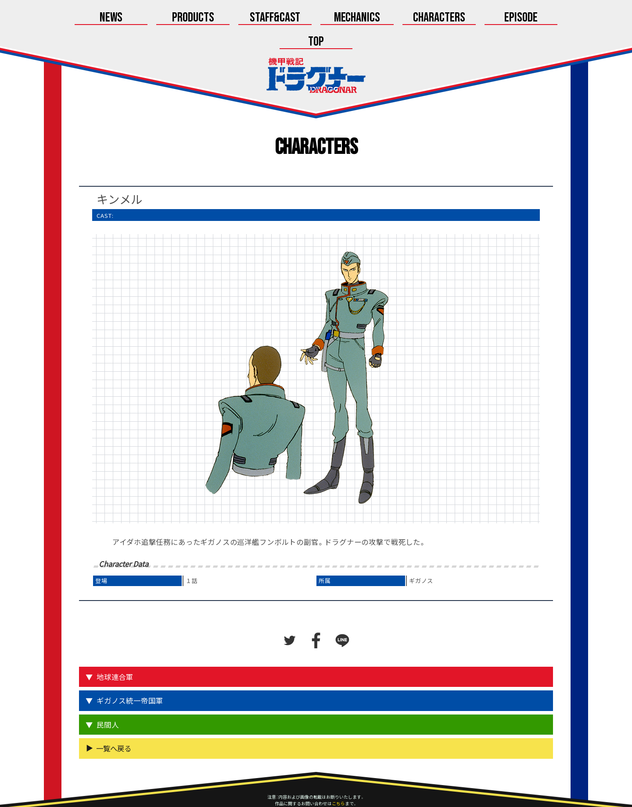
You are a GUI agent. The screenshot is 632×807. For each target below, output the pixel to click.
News (96, 18)
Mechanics (316, 18)
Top (536, 18)
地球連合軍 (115, 653)
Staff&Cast (242, 18)
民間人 (107, 701)
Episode (462, 18)
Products (169, 18)
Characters (389, 18)
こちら (338, 780)
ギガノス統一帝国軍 (130, 677)
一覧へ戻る (113, 724)
